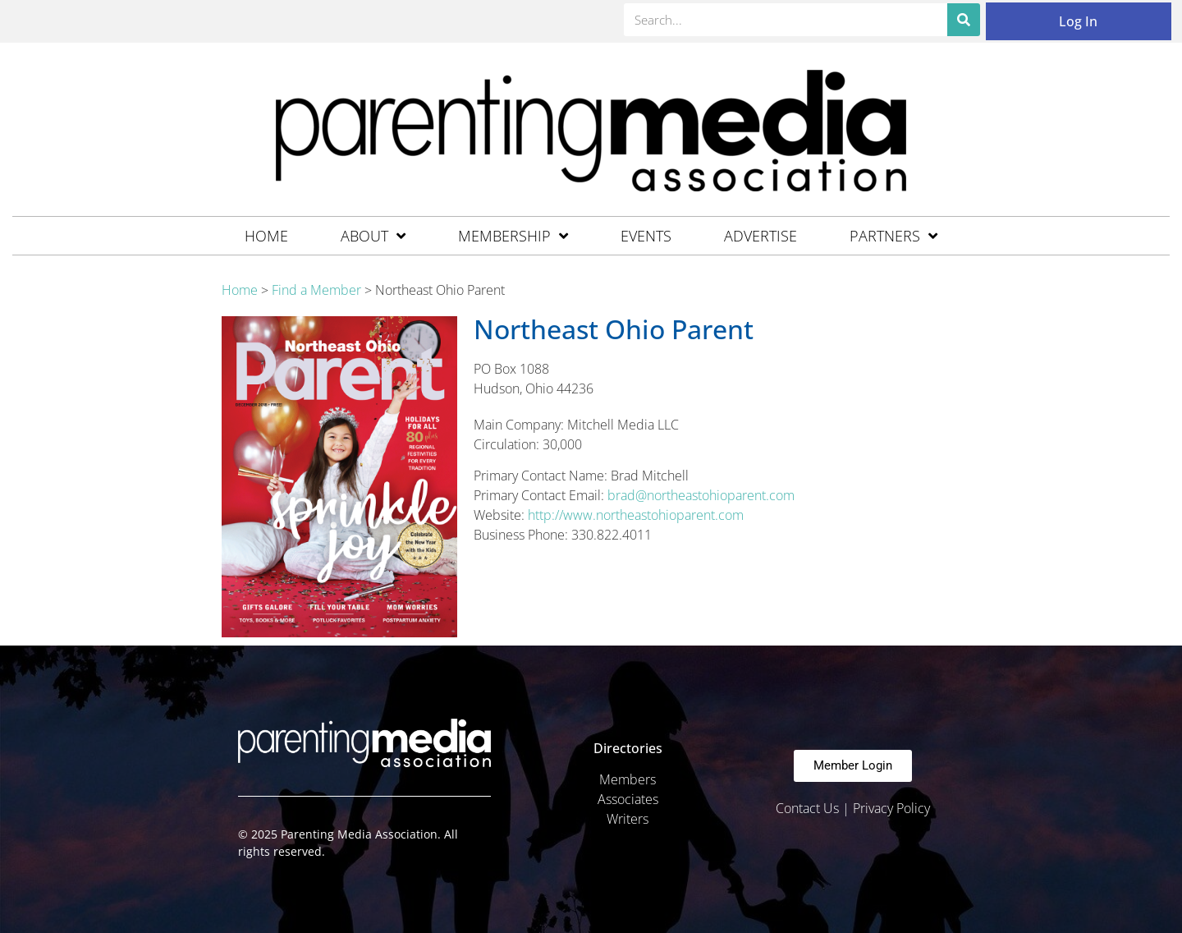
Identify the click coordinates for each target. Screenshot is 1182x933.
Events (646, 236)
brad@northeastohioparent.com (701, 495)
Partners (893, 235)
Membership (513, 235)
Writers (627, 819)
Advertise (760, 236)
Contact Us (807, 808)
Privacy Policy (891, 808)
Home (266, 236)
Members (627, 779)
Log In (1078, 21)
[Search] (963, 19)
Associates (628, 799)
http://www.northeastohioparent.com (636, 515)
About (373, 235)
